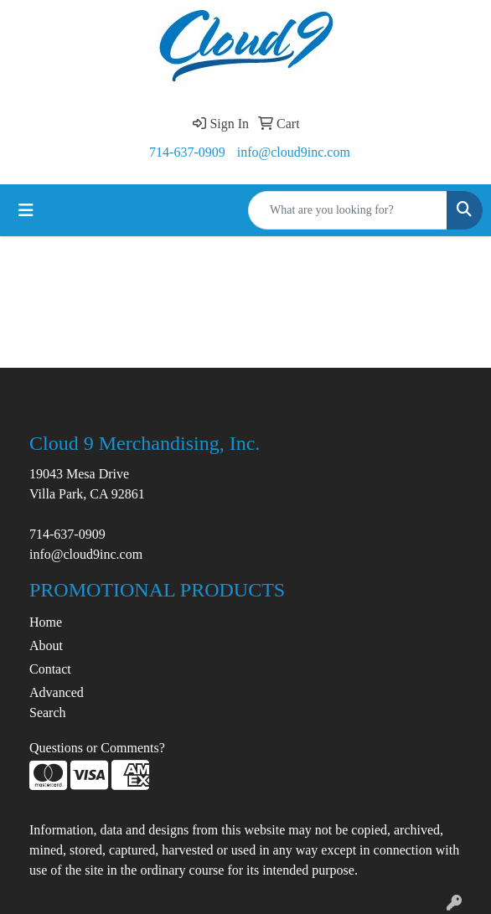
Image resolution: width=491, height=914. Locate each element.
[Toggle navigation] (26, 210)
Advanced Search (56, 702)
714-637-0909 (187, 152)
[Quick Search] (347, 210)
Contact (50, 669)
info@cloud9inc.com (293, 152)
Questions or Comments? (97, 748)
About (46, 645)
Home (45, 622)
